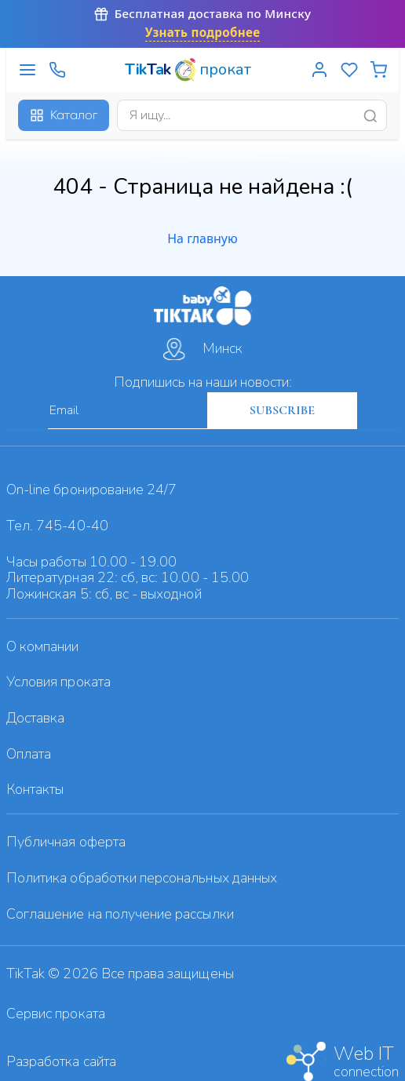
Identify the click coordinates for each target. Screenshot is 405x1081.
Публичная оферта (66, 841)
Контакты (35, 789)
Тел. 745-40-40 (57, 525)
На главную (202, 238)
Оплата (28, 753)
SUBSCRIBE (282, 410)
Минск (203, 349)
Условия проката (58, 681)
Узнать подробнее (203, 32)
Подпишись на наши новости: (203, 382)
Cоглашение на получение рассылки (120, 913)
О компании (42, 646)
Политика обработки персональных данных (141, 877)
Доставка (35, 717)
